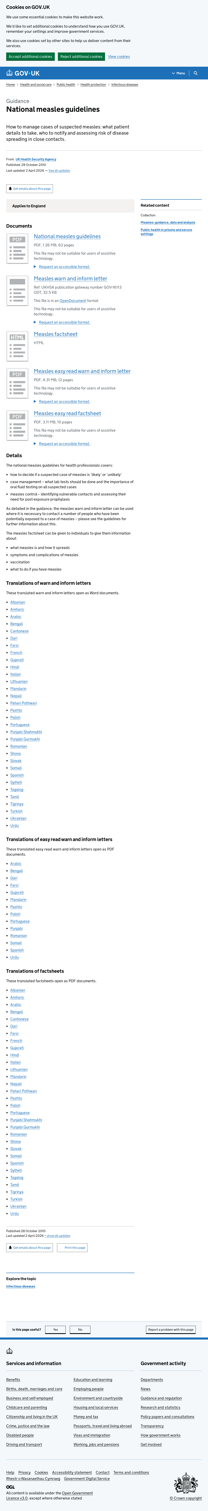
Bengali (16, 623)
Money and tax (86, 1416)
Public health (66, 84)
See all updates (59, 170)
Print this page (75, 1248)
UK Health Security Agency (36, 159)
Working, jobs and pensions (96, 1444)
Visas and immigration (92, 1435)
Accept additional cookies (30, 56)
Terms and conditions (131, 1472)
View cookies (119, 56)
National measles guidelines (67, 236)
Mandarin (18, 688)
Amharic (17, 609)
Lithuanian (19, 681)
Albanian (17, 602)
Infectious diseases (124, 84)
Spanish (17, 775)
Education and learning (93, 1379)
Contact (103, 1472)
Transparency (152, 1426)
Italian (15, 674)
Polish (15, 717)
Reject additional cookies (81, 56)
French (16, 652)
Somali (16, 767)
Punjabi (16, 928)
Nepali (16, 695)
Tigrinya (16, 804)
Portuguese (20, 724)
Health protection (93, 84)
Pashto (16, 710)
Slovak (16, 760)
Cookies (41, 1472)
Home (10, 84)
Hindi (14, 667)
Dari (13, 638)
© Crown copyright (186, 1498)
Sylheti (16, 782)
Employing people (89, 1388)
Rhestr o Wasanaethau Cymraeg (33, 1478)
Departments (152, 1379)
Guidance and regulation (161, 1398)
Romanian (18, 746)
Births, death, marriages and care (34, 1388)
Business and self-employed (29, 1398)
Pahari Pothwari (23, 703)
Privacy (24, 1472)
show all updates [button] (57, 1236)
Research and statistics (160, 1407)
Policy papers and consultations (167, 1416)
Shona (15, 753)
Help (10, 1472)
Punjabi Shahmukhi (26, 731)
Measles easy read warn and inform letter (82, 371)
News (146, 1388)
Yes (59, 1330)
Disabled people (20, 1435)
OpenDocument (73, 300)
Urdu (14, 825)
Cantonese (19, 631)
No (84, 1330)
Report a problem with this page (170, 1330)
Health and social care (35, 84)
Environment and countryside (98, 1398)
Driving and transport (24, 1444)
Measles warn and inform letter (70, 278)
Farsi (14, 645)
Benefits (13, 1379)
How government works (161, 1435)
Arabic (15, 616)
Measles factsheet (56, 334)
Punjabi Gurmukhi (25, 739)
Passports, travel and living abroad (103, 1426)
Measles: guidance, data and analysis (168, 222)
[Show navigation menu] (178, 73)
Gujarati (17, 659)
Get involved (151, 1444)
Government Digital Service (87, 1478)
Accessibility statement (72, 1472)
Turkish (16, 811)
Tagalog (16, 789)
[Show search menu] (195, 73)
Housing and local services (96, 1407)
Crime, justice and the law (28, 1426)
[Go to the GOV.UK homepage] (23, 73)
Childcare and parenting (26, 1407)
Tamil (14, 796)
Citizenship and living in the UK (32, 1416)
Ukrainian (18, 818)
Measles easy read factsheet (67, 413)
